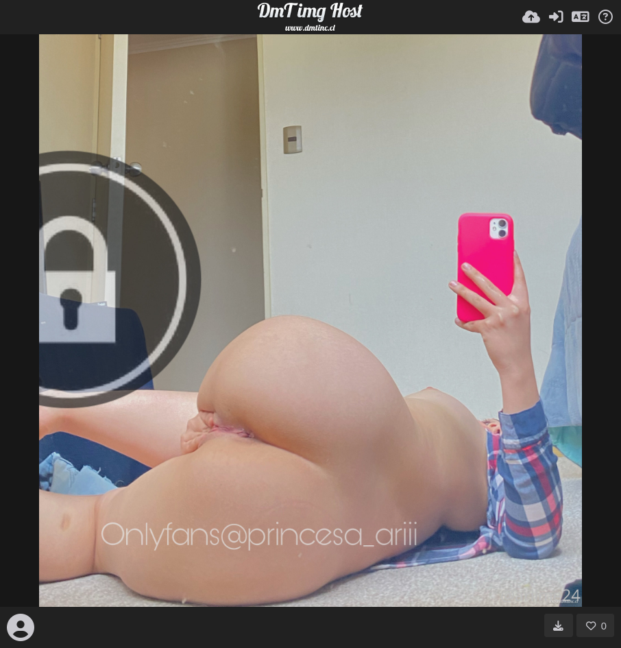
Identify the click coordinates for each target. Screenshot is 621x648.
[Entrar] (556, 17)
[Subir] (531, 17)
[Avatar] (20, 627)
